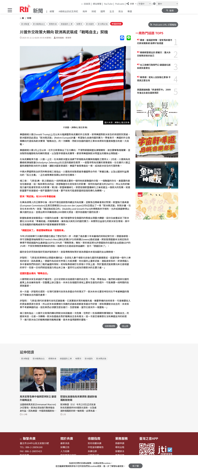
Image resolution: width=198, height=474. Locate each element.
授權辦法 (119, 451)
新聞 (29, 17)
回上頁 (125, 326)
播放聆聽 (117, 24)
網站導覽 (98, 3)
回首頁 (88, 3)
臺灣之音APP (148, 438)
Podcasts (120, 3)
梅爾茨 (79, 24)
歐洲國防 (90, 24)
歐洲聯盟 (25, 24)
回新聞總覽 (109, 326)
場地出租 (119, 447)
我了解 (135, 464)
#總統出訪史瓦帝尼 (68, 11)
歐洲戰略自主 (39, 24)
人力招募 (64, 451)
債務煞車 (53, 24)
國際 (103, 11)
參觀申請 (119, 443)
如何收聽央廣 (94, 443)
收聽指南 (94, 438)
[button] (9, 10)
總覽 (52, 11)
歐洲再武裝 (103, 24)
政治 (120, 11)
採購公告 (64, 447)
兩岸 (85, 11)
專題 (129, 11)
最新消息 (64, 443)
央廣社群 (92, 451)
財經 (94, 11)
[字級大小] (144, 3)
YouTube (109, 3)
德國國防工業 (66, 24)
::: (82, 3)
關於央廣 (66, 438)
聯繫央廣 (29, 438)
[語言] (167, 3)
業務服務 (121, 438)
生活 (111, 11)
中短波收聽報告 (96, 447)
